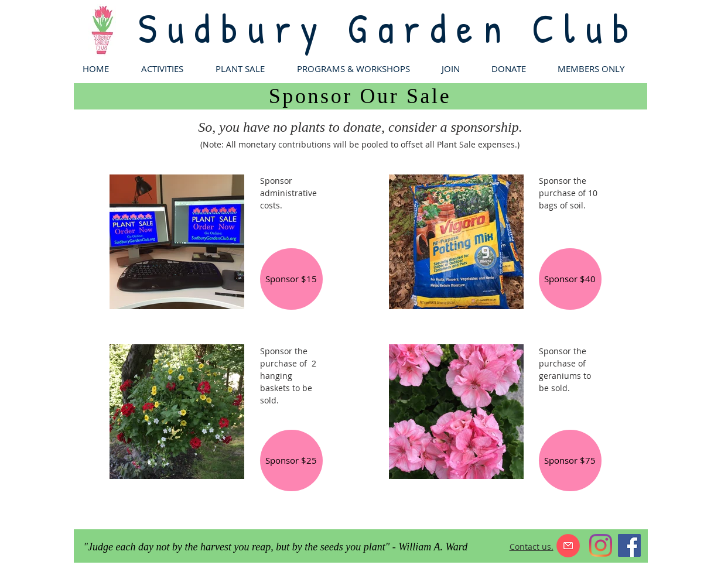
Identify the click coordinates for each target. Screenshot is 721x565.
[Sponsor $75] (570, 460)
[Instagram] (600, 545)
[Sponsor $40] (570, 279)
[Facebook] (629, 545)
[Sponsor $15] (291, 279)
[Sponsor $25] (291, 460)
